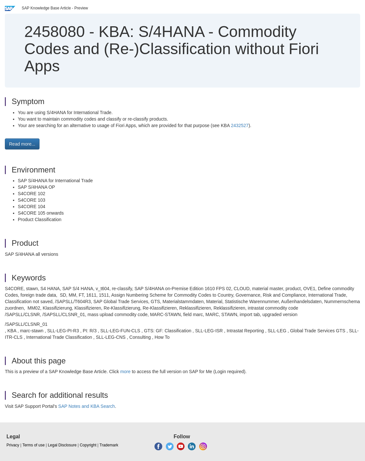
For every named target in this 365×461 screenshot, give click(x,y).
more (125, 371)
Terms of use (33, 445)
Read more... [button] (22, 144)
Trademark (108, 445)
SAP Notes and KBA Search (86, 406)
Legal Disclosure (62, 445)
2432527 (240, 125)
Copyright (88, 445)
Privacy (12, 445)
